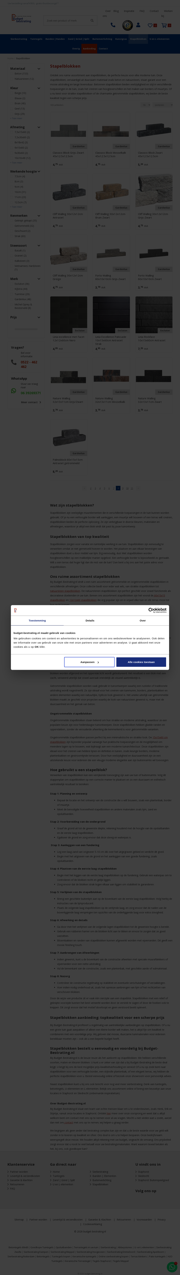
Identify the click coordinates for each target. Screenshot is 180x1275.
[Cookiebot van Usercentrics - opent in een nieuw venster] (151, 610)
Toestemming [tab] (37, 620)
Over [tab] (143, 620)
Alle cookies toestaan (141, 662)
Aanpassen (90, 662)
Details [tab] (90, 620)
